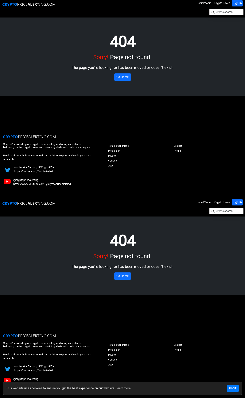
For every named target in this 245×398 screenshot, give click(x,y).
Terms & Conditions (118, 146)
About (111, 165)
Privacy (112, 155)
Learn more (123, 388)
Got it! (232, 388)
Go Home (122, 77)
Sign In (237, 3)
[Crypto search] (226, 12)
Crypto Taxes (222, 3)
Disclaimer (114, 151)
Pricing (177, 151)
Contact (178, 146)
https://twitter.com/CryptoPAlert (33, 171)
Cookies (112, 160)
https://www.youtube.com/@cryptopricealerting (42, 183)
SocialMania (204, 3)
